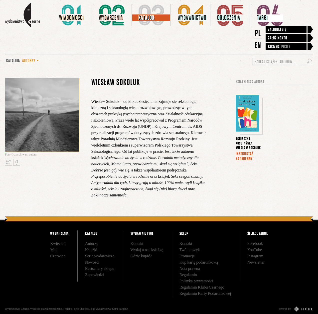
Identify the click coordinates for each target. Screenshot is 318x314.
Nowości (92, 262)
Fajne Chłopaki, (81, 309)
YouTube (254, 250)
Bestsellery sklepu (99, 268)
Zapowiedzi (94, 275)
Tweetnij (8, 162)
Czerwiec (57, 256)
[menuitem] (72, 15)
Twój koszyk (189, 250)
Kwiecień (57, 243)
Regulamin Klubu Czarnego (201, 287)
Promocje (187, 256)
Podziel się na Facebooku (16, 162)
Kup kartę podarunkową (198, 262)
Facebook (255, 243)
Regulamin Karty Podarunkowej (205, 293)
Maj (53, 250)
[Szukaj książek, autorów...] (283, 61)
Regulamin (188, 275)
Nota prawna (189, 268)
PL (258, 32)
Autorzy (91, 243)
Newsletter (256, 262)
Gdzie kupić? (141, 256)
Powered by (295, 309)
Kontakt (137, 243)
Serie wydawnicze (99, 256)
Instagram (255, 256)
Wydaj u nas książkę (147, 250)
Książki (91, 250)
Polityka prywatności (196, 281)
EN (258, 45)
